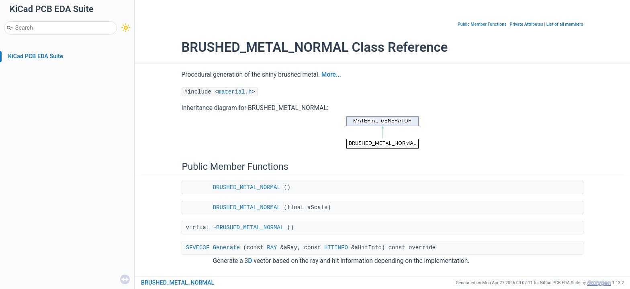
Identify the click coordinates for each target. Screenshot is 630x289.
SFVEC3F (198, 247)
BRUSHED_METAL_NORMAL (246, 187)
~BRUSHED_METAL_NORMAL (248, 227)
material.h (235, 92)
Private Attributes (526, 24)
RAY (272, 247)
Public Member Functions (482, 24)
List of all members (564, 24)
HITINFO (336, 247)
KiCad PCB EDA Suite (35, 56)
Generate (226, 247)
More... (331, 74)
